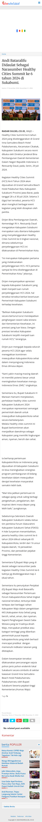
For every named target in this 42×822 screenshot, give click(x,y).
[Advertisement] (21, 31)
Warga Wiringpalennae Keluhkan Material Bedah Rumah (12, 763)
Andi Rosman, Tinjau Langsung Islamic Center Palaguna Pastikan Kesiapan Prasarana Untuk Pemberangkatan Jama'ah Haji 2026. (14, 798)
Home (4, 54)
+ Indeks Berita (9, 807)
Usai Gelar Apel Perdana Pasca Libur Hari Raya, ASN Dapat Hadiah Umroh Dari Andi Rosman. (13, 785)
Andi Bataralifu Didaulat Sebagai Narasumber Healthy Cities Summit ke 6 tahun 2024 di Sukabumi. (19, 71)
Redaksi (13, 816)
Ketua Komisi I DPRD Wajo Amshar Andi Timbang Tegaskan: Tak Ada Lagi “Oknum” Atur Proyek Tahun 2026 (14, 755)
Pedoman (20, 816)
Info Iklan (28, 816)
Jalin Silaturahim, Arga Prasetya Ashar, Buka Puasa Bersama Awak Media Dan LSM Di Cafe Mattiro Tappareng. (14, 776)
